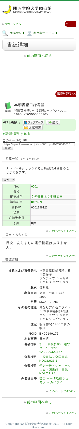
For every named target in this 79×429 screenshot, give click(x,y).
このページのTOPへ (62, 230)
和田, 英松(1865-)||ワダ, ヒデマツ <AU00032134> (54, 347)
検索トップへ (13, 23)
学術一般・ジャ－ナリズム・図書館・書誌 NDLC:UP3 (55, 369)
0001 (34, 186)
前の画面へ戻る (39, 56)
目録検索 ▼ (13, 33)
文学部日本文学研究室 (47, 196)
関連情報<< (66, 93)
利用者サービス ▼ (42, 33)
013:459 (36, 202)
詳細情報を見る (18, 133)
